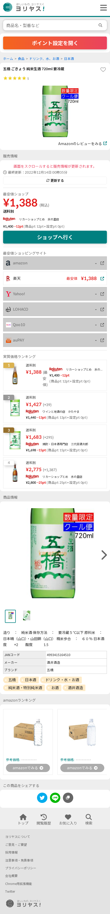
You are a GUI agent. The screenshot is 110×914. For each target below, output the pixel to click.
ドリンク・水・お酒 (62, 679)
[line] (55, 799)
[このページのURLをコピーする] (68, 798)
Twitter (10, 891)
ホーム (8, 59)
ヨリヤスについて (17, 837)
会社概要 (11, 876)
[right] (103, 555)
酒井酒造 (75, 687)
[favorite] (103, 70)
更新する (55, 180)
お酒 (55, 687)
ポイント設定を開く (55, 43)
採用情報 (11, 852)
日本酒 (69, 59)
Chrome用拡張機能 (18, 884)
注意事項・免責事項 (19, 860)
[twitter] (42, 799)
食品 (21, 59)
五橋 (12, 679)
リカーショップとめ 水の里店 (39, 219)
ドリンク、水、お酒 (44, 59)
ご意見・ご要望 (16, 845)
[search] (101, 25)
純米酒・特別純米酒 (25, 687)
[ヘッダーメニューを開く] (102, 8)
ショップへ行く (55, 237)
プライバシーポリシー (20, 868)
